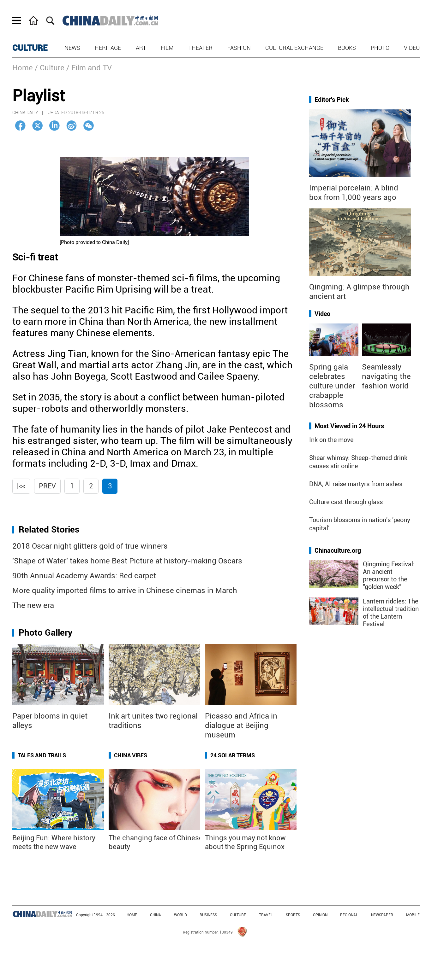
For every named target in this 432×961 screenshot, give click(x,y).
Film (167, 47)
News (72, 47)
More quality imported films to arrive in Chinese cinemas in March (124, 590)
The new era (33, 605)
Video (412, 47)
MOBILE (413, 915)
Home (22, 67)
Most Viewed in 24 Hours (349, 426)
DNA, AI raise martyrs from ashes (355, 484)
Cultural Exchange (294, 47)
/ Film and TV (89, 67)
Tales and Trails (42, 755)
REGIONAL (349, 915)
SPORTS (293, 915)
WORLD (180, 915)
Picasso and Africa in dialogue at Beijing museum (241, 725)
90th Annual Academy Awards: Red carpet (84, 575)
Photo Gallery (45, 632)
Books (347, 47)
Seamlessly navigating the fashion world (386, 376)
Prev (47, 486)
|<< (21, 486)
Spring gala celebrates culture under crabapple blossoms (332, 386)
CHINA (155, 915)
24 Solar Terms (232, 755)
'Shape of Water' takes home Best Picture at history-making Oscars (127, 560)
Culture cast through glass (346, 502)
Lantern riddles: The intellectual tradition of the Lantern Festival (391, 612)
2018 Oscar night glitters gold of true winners (90, 546)
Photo (380, 47)
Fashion (239, 47)
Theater (200, 47)
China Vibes (130, 755)
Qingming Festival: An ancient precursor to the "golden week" (389, 575)
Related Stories (49, 529)
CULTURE (30, 48)
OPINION (320, 915)
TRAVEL (266, 915)
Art (141, 47)
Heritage (108, 47)
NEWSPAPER (382, 915)
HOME (132, 915)
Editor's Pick (332, 99)
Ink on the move (331, 440)
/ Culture (49, 67)
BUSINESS (208, 915)
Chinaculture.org (338, 550)
